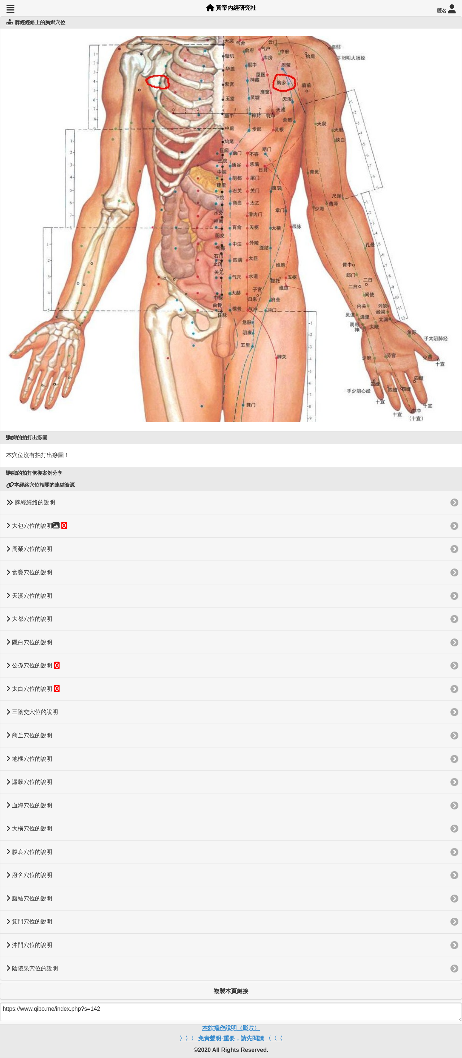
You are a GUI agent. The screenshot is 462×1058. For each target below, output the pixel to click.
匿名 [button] (446, 9)
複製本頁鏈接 (231, 991)
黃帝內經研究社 (231, 7)
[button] (10, 9)
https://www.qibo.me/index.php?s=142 (231, 1011)
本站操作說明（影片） (231, 1028)
